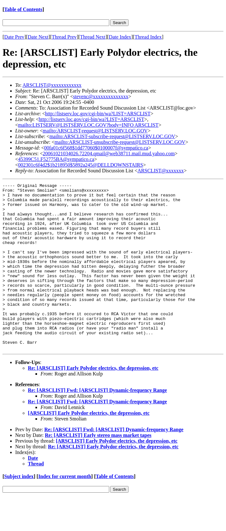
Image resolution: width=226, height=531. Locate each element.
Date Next (38, 37)
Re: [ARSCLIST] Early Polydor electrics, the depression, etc (93, 401)
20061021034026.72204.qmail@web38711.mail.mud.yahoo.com (109, 153)
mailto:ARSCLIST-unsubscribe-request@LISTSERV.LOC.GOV (119, 142)
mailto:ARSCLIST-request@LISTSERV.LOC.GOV (95, 130)
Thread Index (148, 37)
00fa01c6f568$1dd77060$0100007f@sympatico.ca (96, 147)
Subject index (19, 509)
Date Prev (14, 37)
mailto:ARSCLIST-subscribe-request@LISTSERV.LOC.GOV (112, 136)
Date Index (120, 37)
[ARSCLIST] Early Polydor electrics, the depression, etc (88, 446)
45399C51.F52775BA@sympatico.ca (56, 159)
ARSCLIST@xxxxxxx (160, 170)
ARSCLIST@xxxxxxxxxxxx (51, 85)
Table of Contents (23, 9)
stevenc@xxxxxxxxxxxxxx (101, 96)
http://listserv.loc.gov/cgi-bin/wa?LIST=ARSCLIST (97, 113)
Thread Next (92, 37)
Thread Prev (64, 37)
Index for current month (64, 509)
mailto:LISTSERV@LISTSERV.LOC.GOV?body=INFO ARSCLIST (88, 125)
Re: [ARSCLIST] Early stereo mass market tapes (98, 468)
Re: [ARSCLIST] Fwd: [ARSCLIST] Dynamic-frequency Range (97, 423)
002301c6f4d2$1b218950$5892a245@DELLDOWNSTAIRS (80, 165)
